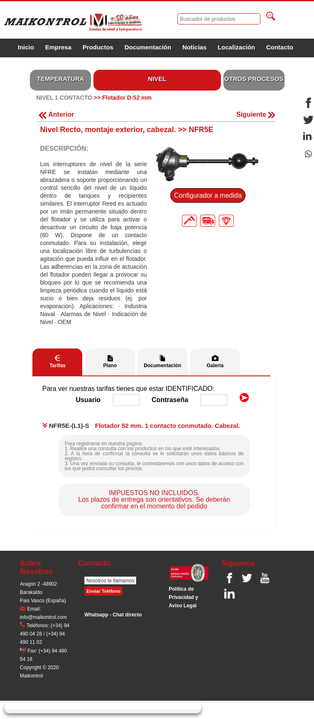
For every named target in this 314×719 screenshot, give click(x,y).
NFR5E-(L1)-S (65, 425)
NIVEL (157, 78)
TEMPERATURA (60, 78)
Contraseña (170, 399)
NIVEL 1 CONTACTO (64, 97)
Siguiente (255, 114)
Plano (110, 365)
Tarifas (57, 365)
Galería (214, 365)
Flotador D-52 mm (127, 97)
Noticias (194, 47)
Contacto (279, 47)
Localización (236, 47)
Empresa (58, 47)
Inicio (26, 47)
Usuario (88, 399)
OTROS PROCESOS (254, 78)
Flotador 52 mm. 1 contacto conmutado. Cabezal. (167, 425)
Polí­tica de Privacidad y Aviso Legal (183, 597)
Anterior (56, 114)
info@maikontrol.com (43, 617)
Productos (98, 47)
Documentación (148, 47)
